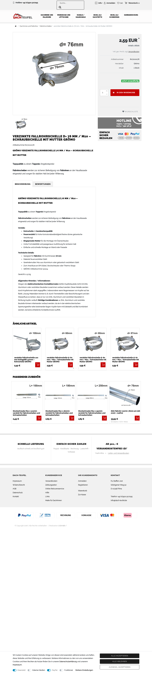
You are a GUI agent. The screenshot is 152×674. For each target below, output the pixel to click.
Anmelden (82, 480)
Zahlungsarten (51, 484)
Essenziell (21, 670)
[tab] (23, 183)
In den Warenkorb (124, 91)
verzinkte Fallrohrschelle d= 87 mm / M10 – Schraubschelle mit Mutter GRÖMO (125, 359)
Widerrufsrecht (19, 484)
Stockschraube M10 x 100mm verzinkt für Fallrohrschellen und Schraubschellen (26, 412)
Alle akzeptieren (119, 656)
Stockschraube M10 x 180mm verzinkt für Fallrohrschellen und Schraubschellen (59, 412)
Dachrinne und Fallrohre (47, 15)
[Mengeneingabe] (102, 92)
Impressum (17, 480)
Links (47, 496)
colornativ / (62, 525)
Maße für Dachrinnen (53, 500)
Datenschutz (18, 492)
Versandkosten (133, 51)
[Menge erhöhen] (106, 90)
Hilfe (47, 492)
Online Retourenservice (54, 488)
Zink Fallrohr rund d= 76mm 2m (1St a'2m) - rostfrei (125, 411)
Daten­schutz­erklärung (68, 662)
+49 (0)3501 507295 (30, 3)
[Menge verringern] (106, 93)
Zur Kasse (82, 494)
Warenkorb (82, 490)
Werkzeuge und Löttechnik (63, 15)
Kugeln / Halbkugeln (81, 15)
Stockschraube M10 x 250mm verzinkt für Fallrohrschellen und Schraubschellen (91, 412)
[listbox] (59, 341)
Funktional (68, 670)
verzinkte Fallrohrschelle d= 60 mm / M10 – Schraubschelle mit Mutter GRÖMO (60, 359)
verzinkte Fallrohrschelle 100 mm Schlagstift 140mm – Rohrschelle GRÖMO (26, 359)
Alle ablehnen (119, 661)
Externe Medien (38, 670)
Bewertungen (43, 183)
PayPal (54, 670)
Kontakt (16, 496)
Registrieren (83, 484)
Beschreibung (22, 183)
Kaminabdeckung (131, 14)
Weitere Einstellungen (84, 670)
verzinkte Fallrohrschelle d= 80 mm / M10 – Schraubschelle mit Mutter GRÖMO (93, 359)
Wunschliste (130, 111)
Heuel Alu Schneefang (114, 15)
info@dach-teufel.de (119, 500)
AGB (14, 488)
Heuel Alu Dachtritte (97, 15)
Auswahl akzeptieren (119, 667)
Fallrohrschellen (46, 25)
